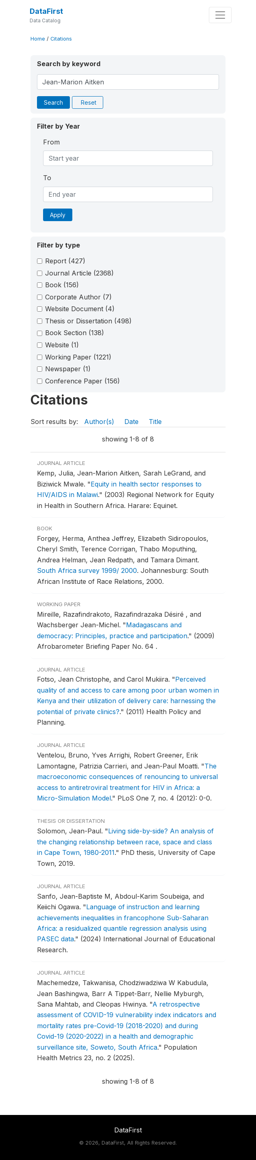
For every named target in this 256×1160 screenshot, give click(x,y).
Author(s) (99, 422)
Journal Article (79, 273)
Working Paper (78, 357)
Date (131, 422)
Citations (61, 39)
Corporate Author (78, 297)
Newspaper (68, 369)
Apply (57, 214)
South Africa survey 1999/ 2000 (87, 570)
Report (65, 261)
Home (37, 39)
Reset (88, 102)
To (47, 178)
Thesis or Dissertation (88, 321)
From (51, 142)
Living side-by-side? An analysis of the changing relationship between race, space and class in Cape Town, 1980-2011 (125, 842)
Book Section (74, 333)
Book (62, 285)
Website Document (80, 309)
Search (53, 102)
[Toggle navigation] (220, 15)
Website (62, 345)
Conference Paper (82, 381)
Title (155, 422)
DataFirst (46, 11)
